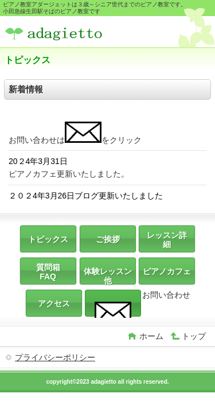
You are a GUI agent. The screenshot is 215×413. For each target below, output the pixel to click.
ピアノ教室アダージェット (91, 33)
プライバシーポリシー (55, 357)
